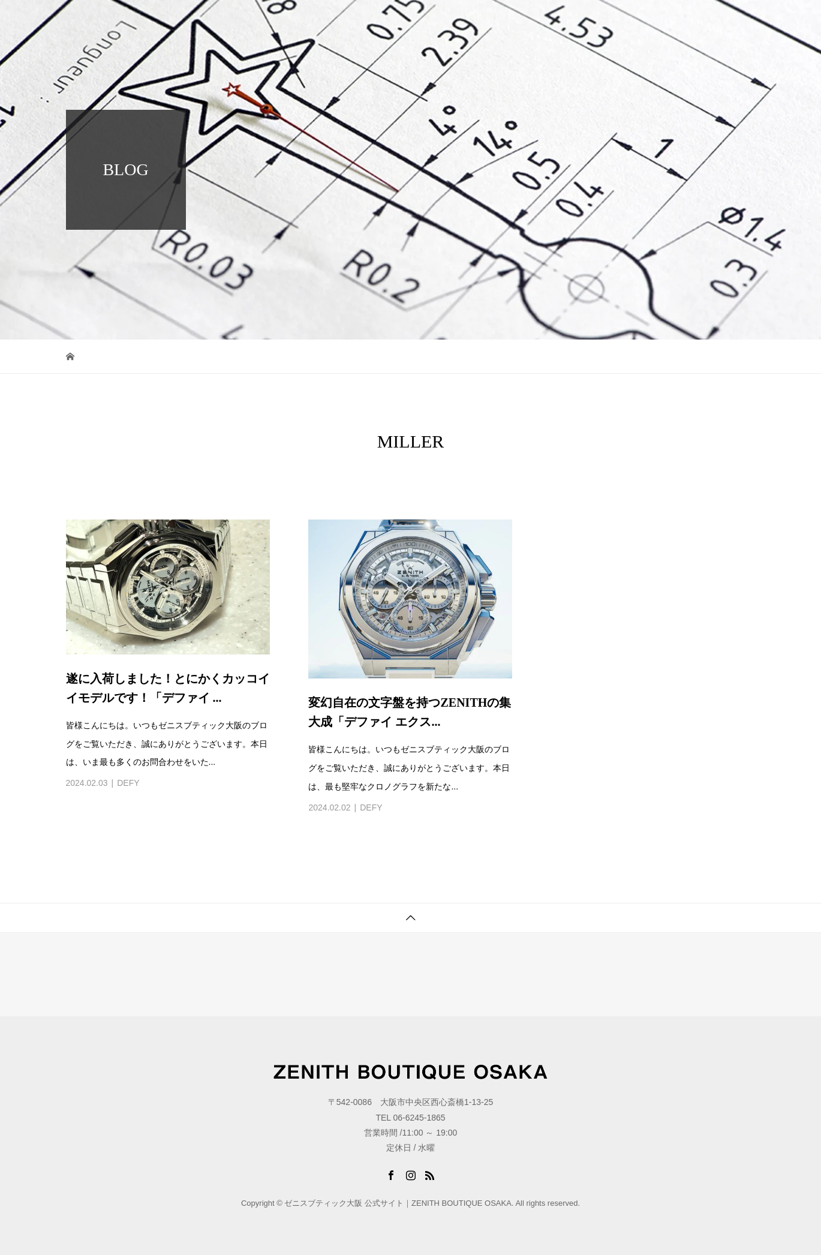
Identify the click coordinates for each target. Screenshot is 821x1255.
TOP (482, 21)
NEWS (601, 21)
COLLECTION (539, 21)
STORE (692, 21)
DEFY (128, 783)
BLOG (646, 21)
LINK (736, 21)
